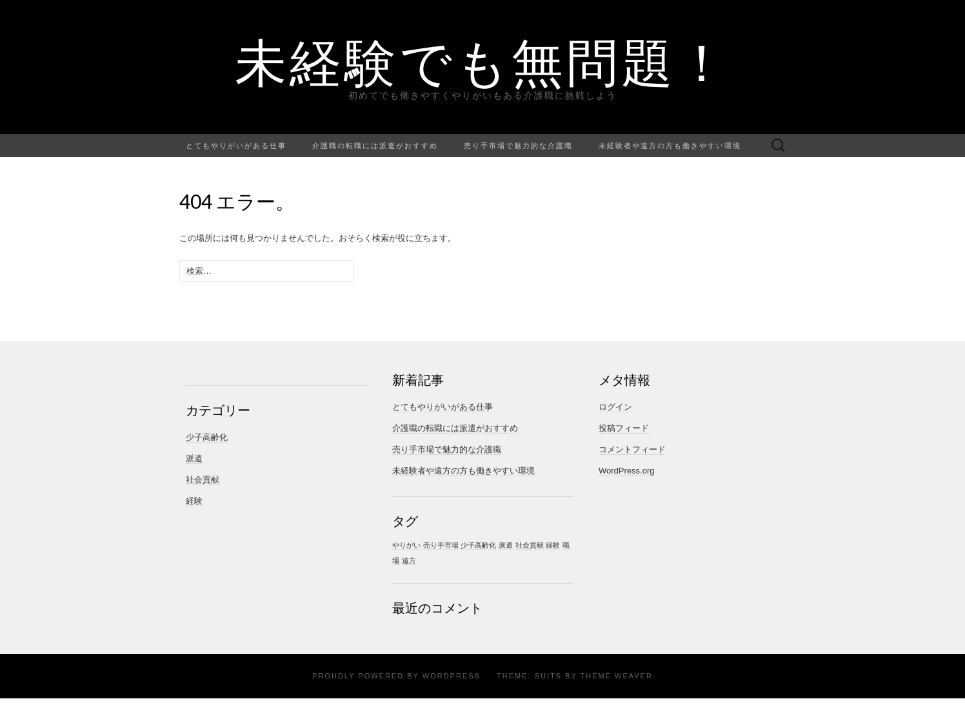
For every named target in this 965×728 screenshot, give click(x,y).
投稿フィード (624, 428)
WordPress (452, 676)
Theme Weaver (616, 676)
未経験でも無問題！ (483, 61)
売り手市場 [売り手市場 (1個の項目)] (441, 545)
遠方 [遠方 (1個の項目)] (409, 560)
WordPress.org (626, 470)
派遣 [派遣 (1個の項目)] (506, 545)
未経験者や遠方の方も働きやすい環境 (670, 145)
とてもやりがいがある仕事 (236, 145)
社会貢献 (202, 479)
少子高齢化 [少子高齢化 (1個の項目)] (478, 545)
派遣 (194, 458)
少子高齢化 (207, 437)
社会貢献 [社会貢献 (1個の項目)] (529, 545)
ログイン (615, 407)
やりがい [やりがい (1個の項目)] (406, 545)
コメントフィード (632, 449)
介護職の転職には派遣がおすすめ (375, 145)
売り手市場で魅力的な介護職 (518, 145)
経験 (194, 501)
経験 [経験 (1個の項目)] (553, 545)
